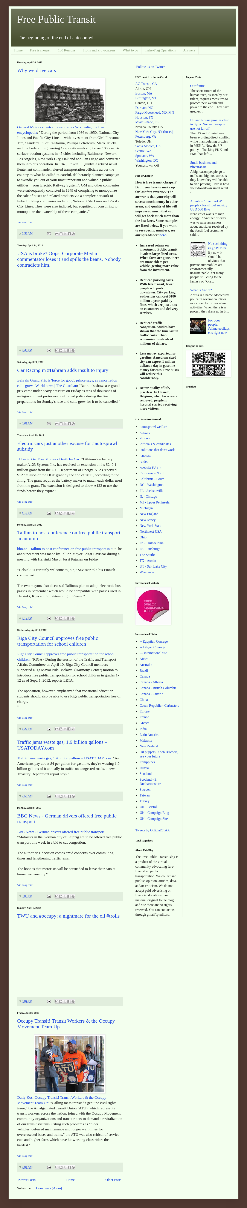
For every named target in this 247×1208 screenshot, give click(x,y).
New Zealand (149, 746)
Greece (144, 723)
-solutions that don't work (157, 450)
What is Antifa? (201, 290)
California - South (152, 479)
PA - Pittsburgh (150, 549)
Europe (144, 711)
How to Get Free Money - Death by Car (48, 459)
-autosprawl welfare (153, 426)
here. (163, 235)
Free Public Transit (56, 19)
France (144, 717)
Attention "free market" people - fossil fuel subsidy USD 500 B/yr (208, 205)
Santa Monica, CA (148, 146)
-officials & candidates (155, 444)
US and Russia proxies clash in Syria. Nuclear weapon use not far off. (209, 124)
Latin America (149, 734)
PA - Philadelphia (151, 543)
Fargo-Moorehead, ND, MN (154, 112)
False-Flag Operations (160, 50)
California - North (152, 473)
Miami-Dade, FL (147, 122)
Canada (145, 676)
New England (149, 514)
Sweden (145, 789)
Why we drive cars (36, 70)
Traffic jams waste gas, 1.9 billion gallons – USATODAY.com (64, 758)
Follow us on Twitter (150, 67)
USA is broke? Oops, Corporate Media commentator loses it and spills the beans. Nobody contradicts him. (69, 259)
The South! (147, 555)
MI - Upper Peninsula (154, 502)
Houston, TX (144, 117)
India (143, 729)
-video (144, 461)
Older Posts (113, 1180)
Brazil (144, 670)
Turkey (144, 801)
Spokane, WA (144, 156)
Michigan (146, 508)
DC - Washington (151, 485)
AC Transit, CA (146, 84)
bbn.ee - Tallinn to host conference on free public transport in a (64, 549)
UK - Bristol (148, 807)
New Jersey (148, 520)
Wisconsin (147, 572)
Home (18, 50)
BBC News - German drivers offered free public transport (60, 832)
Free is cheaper (40, 50)
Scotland (146, 773)
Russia (144, 768)
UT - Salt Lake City (153, 566)
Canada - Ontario (151, 694)
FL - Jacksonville (151, 491)
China (144, 700)
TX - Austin (148, 560)
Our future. (198, 86)
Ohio (143, 537)
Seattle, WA (143, 151)
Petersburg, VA (145, 136)
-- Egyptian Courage (154, 641)
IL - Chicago (148, 496)
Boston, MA (143, 93)
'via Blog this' (24, 222)
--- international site (153, 653)
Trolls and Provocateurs (99, 50)
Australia (146, 665)
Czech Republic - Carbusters (159, 705)
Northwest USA (151, 531)
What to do (130, 50)
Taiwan (145, 795)
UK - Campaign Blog (154, 812)
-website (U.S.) (150, 467)
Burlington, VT (145, 98)
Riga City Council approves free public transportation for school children (57, 641)
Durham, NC (144, 108)
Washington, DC (146, 160)
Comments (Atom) (49, 1188)
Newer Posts (26, 1180)
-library (145, 438)
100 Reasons (66, 50)
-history (145, 432)
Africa (144, 659)
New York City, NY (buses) (154, 132)
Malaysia (146, 740)
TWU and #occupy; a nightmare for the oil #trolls (68, 916)
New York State (150, 525)
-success (145, 455)
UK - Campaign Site (154, 818)
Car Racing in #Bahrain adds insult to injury (62, 370)
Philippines (147, 762)
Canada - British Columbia (158, 688)
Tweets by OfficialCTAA (152, 830)
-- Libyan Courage (152, 647)
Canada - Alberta (151, 682)
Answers (189, 50)
